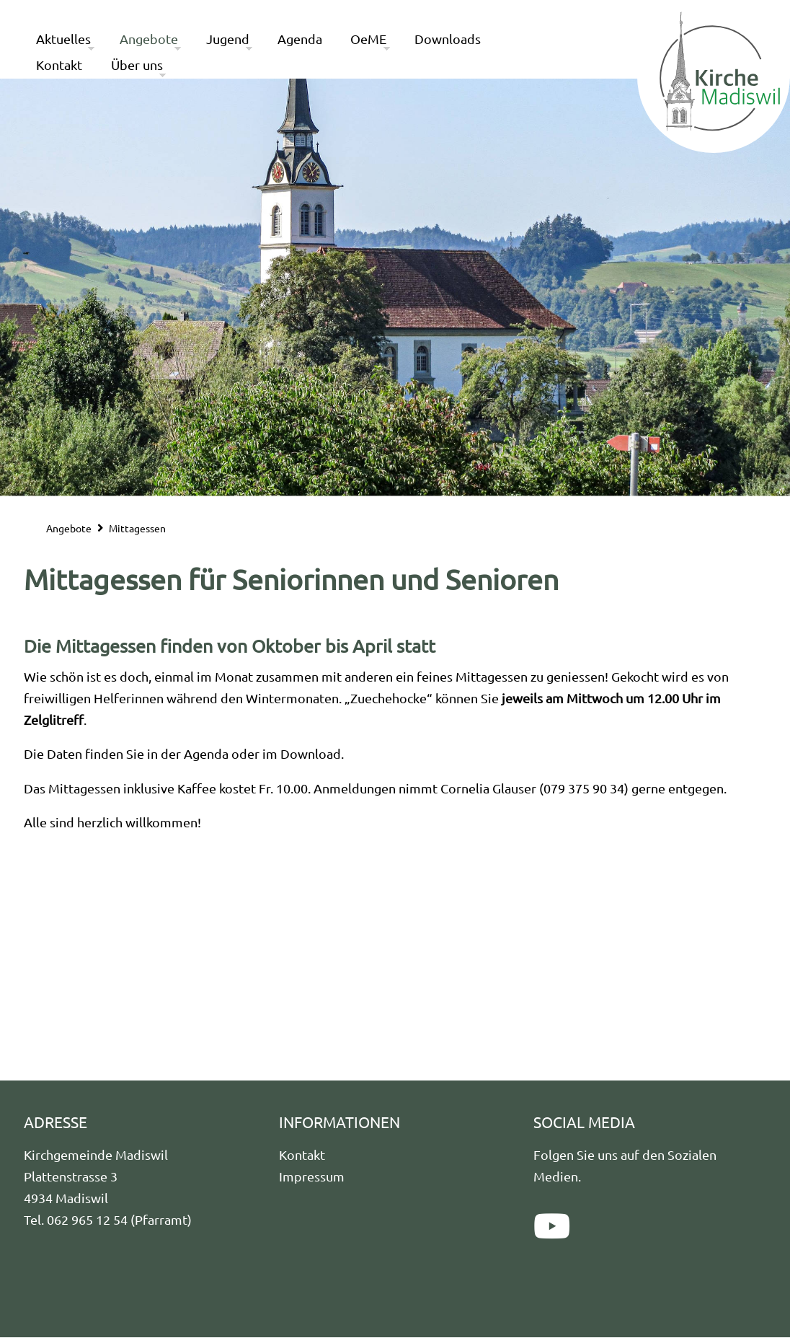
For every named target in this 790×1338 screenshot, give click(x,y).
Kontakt (59, 64)
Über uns (137, 64)
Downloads (447, 38)
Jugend (227, 38)
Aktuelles (63, 38)
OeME (368, 38)
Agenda (300, 38)
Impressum (312, 1176)
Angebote (149, 38)
